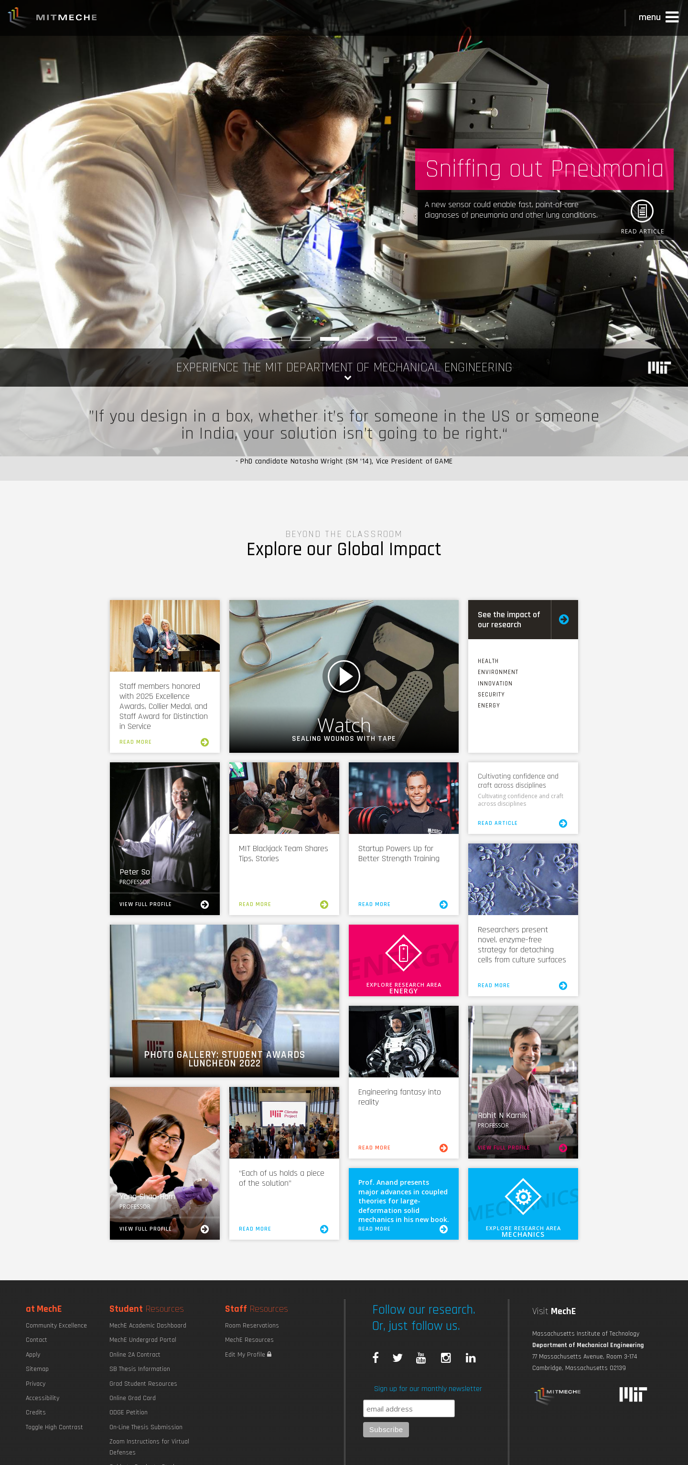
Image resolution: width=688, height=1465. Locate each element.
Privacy (35, 1384)
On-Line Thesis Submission (146, 1427)
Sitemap (37, 1369)
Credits (36, 1412)
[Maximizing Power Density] (272, 339)
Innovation (495, 683)
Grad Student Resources (143, 1384)
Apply (33, 1354)
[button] (660, 18)
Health (488, 661)
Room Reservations (252, 1325)
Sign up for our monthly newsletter (428, 1389)
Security (491, 694)
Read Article (523, 823)
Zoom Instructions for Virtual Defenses (149, 1446)
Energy (489, 705)
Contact (36, 1340)
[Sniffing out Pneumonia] (329, 339)
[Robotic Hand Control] (358, 339)
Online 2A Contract (135, 1354)
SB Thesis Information (139, 1369)
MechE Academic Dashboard (147, 1325)
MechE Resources (249, 1340)
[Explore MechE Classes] (301, 339)
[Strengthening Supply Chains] (387, 339)
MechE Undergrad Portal (142, 1340)
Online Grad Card (132, 1398)
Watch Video (344, 676)
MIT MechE (52, 19)
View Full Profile (164, 904)
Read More (164, 742)
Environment (498, 672)
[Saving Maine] (415, 339)
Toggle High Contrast (54, 1427)
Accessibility (42, 1398)
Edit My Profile (248, 1354)
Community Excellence (56, 1325)
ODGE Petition (128, 1412)
